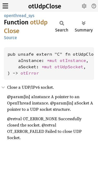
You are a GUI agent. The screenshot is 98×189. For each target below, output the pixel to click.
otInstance (73, 60)
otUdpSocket (69, 66)
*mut (53, 60)
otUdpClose (44, 6)
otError (30, 73)
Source (10, 37)
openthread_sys (19, 15)
